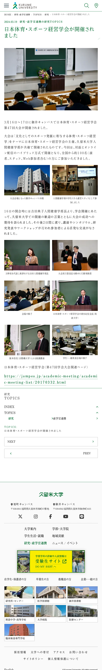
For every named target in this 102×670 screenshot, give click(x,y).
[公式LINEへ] (82, 513)
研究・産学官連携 (21, 14)
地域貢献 (57, 531)
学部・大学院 (59, 524)
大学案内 (32, 524)
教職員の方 (65, 574)
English (8, 664)
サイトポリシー (87, 647)
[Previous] (51, 449)
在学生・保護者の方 (14, 574)
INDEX (8, 405)
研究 (44, 14)
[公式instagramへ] (36, 513)
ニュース (57, 538)
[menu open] (6, 5)
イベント (70, 538)
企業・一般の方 (90, 574)
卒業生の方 (42, 574)
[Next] (51, 438)
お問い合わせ (65, 647)
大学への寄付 (29, 647)
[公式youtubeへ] (65, 513)
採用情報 (10, 647)
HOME (7, 14)
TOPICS (35, 14)
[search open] (86, 5)
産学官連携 (59, 416)
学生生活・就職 (35, 531)
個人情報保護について (51, 653)
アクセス (47, 647)
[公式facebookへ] (50, 513)
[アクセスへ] (96, 5)
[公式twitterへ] (20, 513)
